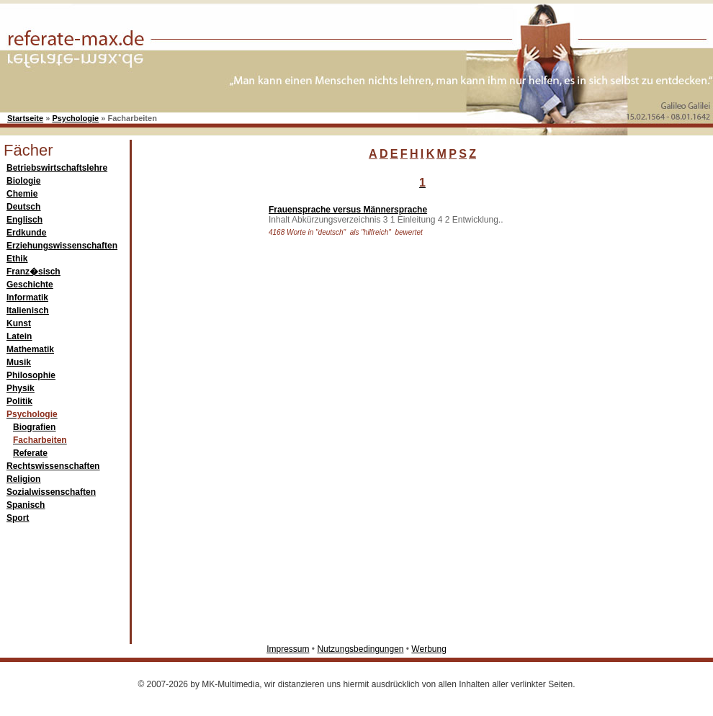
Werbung (428, 649)
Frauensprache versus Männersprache (348, 210)
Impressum (287, 649)
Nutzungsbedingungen (360, 649)
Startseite (25, 118)
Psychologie (75, 118)
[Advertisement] (196, 413)
